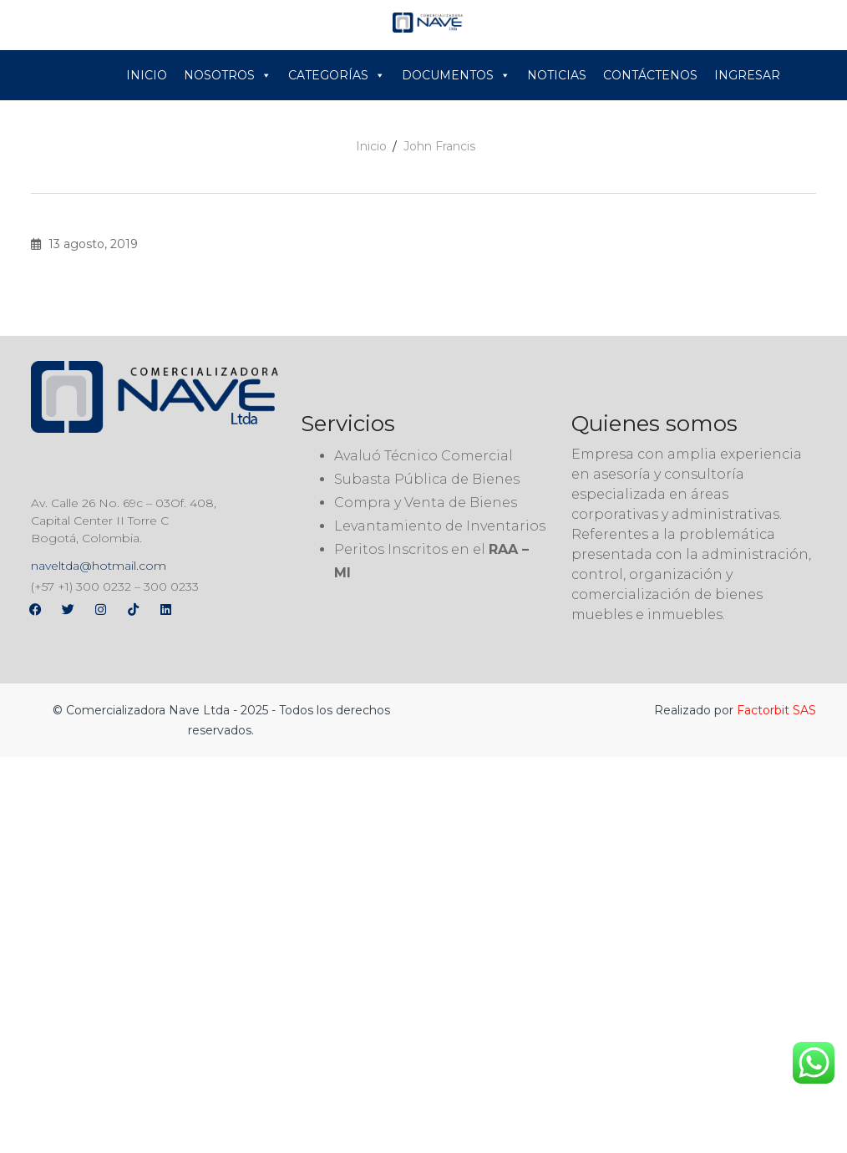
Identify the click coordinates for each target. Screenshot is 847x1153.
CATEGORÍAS (336, 75)
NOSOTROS (227, 75)
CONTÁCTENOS (650, 75)
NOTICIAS (556, 75)
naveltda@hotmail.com (98, 565)
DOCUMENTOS (456, 75)
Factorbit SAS (776, 710)
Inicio (371, 146)
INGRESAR (747, 75)
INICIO (146, 75)
